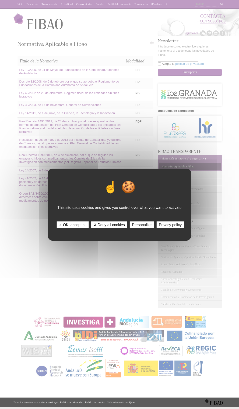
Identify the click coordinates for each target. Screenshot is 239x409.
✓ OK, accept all (72, 225)
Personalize (142, 225)
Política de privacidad (71, 402)
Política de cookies (95, 402)
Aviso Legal (52, 402)
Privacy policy (170, 225)
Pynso (132, 402)
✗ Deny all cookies (109, 225)
